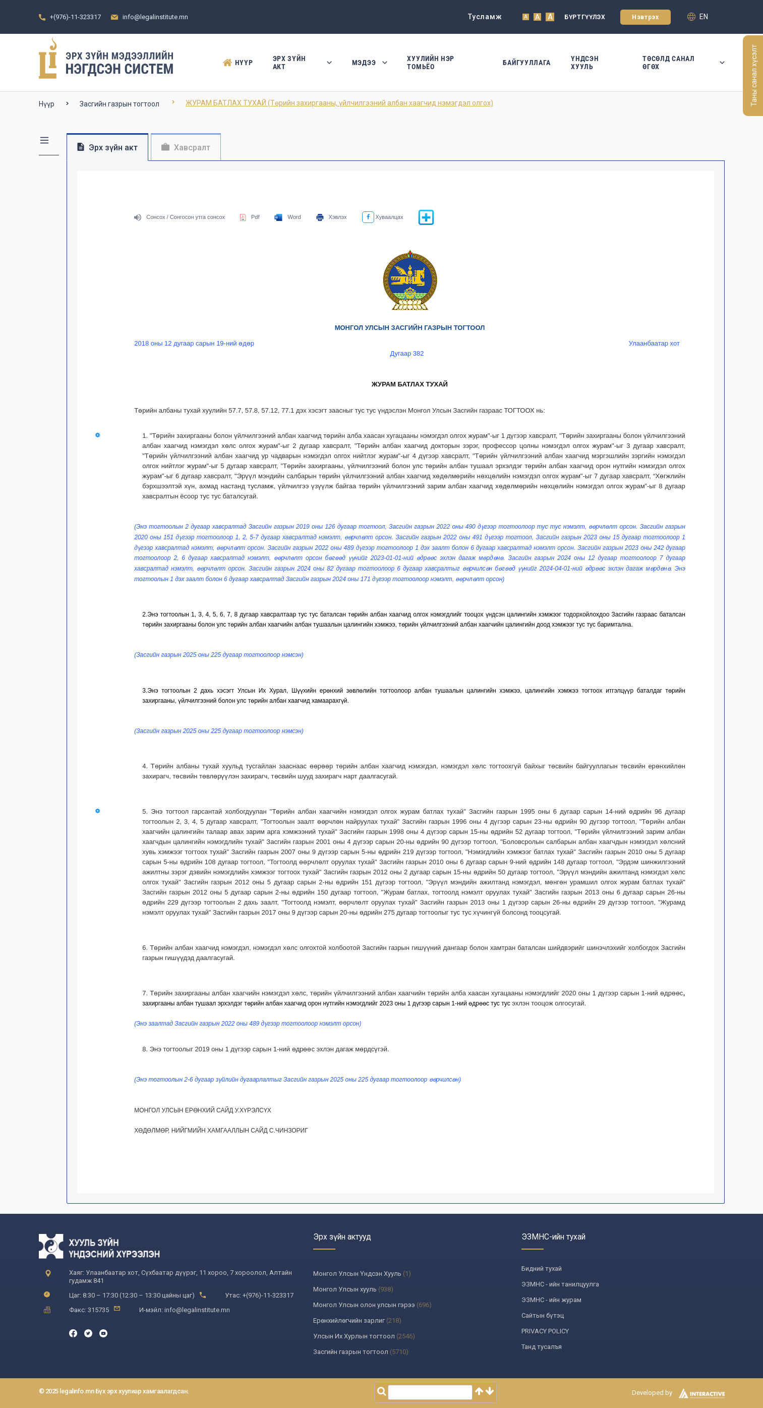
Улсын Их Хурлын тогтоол (354, 1336)
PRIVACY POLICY (545, 1331)
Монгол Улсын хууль (345, 1289)
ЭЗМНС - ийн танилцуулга (560, 1284)
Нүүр (238, 62)
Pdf (250, 217)
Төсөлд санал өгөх (683, 62)
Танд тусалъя (541, 1346)
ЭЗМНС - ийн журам (551, 1300)
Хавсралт (185, 147)
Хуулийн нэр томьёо (430, 62)
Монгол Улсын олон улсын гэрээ (364, 1305)
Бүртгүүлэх (584, 17)
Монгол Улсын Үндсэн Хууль (357, 1273)
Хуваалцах (382, 217)
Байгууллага (527, 63)
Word (287, 217)
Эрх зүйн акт (302, 62)
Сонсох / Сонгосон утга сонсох (179, 217)
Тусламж (485, 17)
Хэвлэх (331, 217)
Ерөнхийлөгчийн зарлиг (349, 1320)
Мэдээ (369, 63)
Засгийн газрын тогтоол (119, 104)
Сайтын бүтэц (542, 1315)
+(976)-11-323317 (75, 17)
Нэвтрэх (645, 17)
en (697, 17)
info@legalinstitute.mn (155, 17)
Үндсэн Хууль (585, 62)
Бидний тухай (541, 1268)
